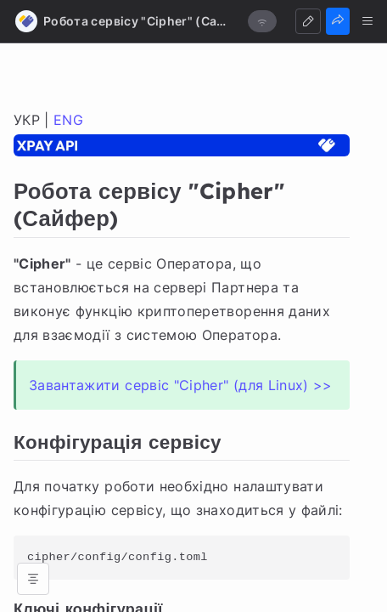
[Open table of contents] (33, 579)
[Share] (338, 21)
